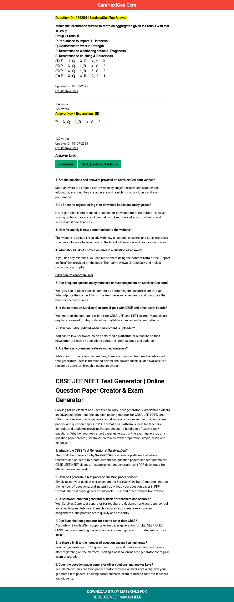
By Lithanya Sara (66, 91)
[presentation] (82, 61)
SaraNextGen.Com (117, 5)
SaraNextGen (104, 455)
